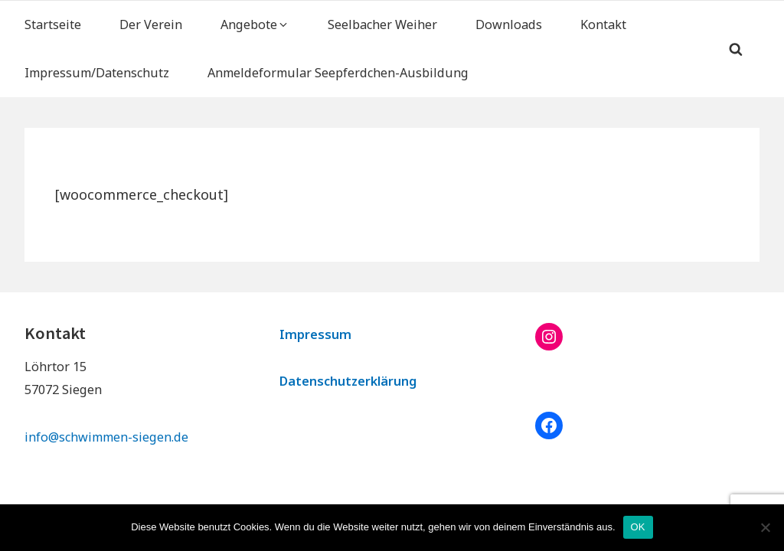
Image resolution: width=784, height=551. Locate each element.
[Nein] (765, 527)
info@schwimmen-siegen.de (106, 437)
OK (638, 527)
